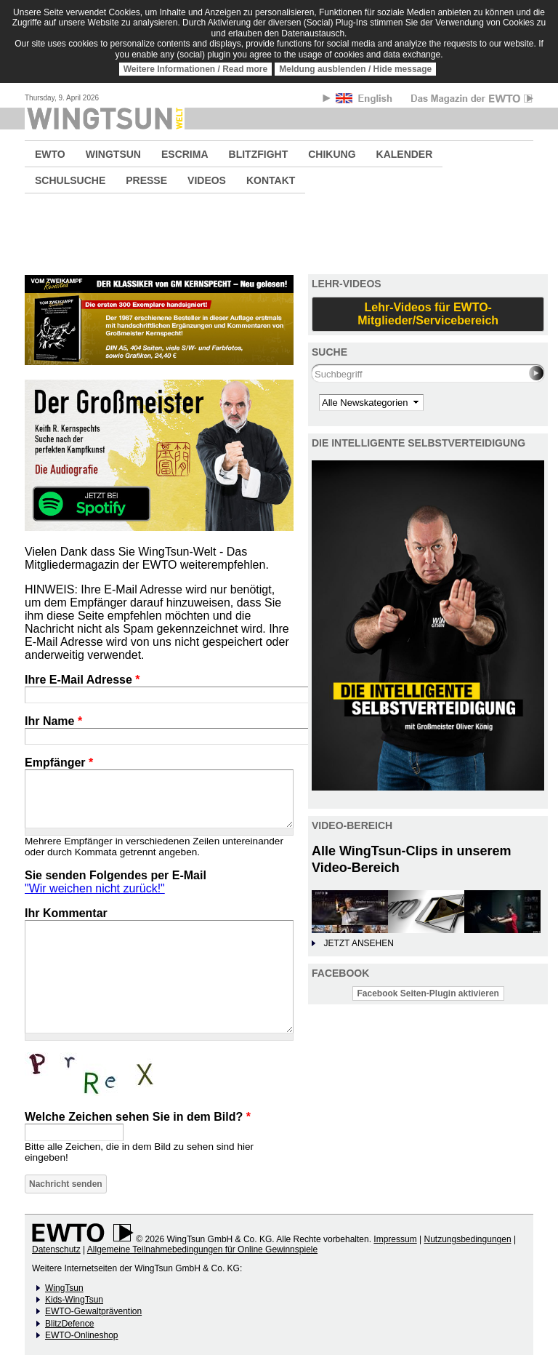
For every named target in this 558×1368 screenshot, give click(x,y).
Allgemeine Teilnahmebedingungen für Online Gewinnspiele (202, 1249)
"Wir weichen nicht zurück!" (95, 888)
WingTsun (64, 1288)
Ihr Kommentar (66, 913)
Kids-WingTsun (74, 1300)
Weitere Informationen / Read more (196, 69)
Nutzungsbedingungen (467, 1239)
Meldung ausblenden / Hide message (355, 69)
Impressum (394, 1239)
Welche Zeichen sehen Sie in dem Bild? (138, 1117)
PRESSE (146, 180)
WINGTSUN (113, 154)
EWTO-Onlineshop (81, 1335)
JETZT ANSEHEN (358, 943)
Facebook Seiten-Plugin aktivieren (428, 993)
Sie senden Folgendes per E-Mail (115, 875)
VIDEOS (206, 180)
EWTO (50, 154)
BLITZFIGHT (258, 154)
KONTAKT (270, 180)
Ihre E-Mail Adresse (82, 679)
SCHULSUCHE (70, 180)
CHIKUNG (331, 154)
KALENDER (404, 154)
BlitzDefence (69, 1324)
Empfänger (59, 762)
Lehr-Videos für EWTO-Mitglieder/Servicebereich (427, 314)
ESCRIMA (185, 154)
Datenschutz (56, 1249)
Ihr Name (53, 721)
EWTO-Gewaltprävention (93, 1311)
